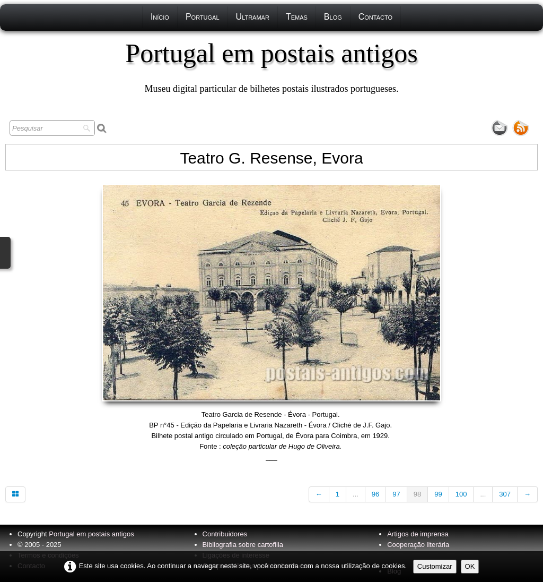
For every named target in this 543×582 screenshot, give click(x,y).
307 (505, 494)
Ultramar (252, 16)
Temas (297, 16)
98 (417, 494)
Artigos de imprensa (418, 534)
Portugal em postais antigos (91, 534)
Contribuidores (225, 534)
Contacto (375, 16)
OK (470, 566)
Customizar (434, 566)
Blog (333, 16)
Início (160, 16)
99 (438, 494)
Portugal (203, 16)
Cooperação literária (418, 545)
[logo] (271, 66)
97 (396, 494)
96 (375, 494)
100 (461, 494)
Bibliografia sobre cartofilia (243, 545)
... (355, 494)
